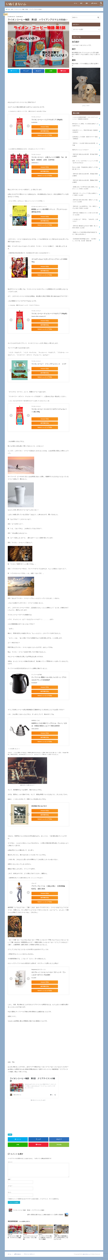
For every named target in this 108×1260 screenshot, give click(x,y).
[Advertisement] (38, 86)
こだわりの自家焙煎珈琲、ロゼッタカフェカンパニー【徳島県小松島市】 (85, 118)
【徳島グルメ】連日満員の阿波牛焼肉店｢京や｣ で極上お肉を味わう (84, 230)
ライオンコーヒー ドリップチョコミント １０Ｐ (48, 364)
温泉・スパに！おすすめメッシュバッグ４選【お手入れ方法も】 (85, 160)
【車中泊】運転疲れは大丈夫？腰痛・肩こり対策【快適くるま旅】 (85, 224)
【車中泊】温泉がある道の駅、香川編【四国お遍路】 (85, 154)
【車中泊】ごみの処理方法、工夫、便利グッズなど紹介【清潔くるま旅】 (85, 205)
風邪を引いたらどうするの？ (80, 149)
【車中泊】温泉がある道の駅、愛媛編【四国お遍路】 (85, 179)
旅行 (81, 3)
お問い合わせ (94, 3)
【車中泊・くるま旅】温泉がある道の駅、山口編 (85, 143)
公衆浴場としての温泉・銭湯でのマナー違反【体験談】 (85, 137)
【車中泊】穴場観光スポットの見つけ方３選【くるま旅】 (85, 211)
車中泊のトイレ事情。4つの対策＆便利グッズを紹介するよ (85, 124)
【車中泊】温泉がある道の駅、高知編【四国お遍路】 (85, 173)
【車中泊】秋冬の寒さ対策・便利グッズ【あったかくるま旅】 (85, 198)
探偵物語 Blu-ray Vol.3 (39, 806)
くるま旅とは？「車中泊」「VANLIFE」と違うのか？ (85, 217)
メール (10, 1186)
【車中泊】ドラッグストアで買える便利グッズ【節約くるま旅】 (85, 192)
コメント (10, 1162)
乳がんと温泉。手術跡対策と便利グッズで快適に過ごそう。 (85, 167)
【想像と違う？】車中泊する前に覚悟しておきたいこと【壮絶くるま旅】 (85, 186)
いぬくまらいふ (16, 3)
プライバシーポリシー (28, 1254)
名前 (9, 1179)
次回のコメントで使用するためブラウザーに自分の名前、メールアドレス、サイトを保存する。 (34, 1199)
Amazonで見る (43, 126)
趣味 (87, 3)
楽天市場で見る (43, 131)
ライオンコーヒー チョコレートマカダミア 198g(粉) (49, 313)
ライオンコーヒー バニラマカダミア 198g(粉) (47, 119)
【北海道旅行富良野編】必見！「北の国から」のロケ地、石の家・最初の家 (84, 236)
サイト (9, 1192)
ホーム (75, 3)
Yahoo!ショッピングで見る (43, 135)
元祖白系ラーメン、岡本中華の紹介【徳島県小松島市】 (85, 130)
